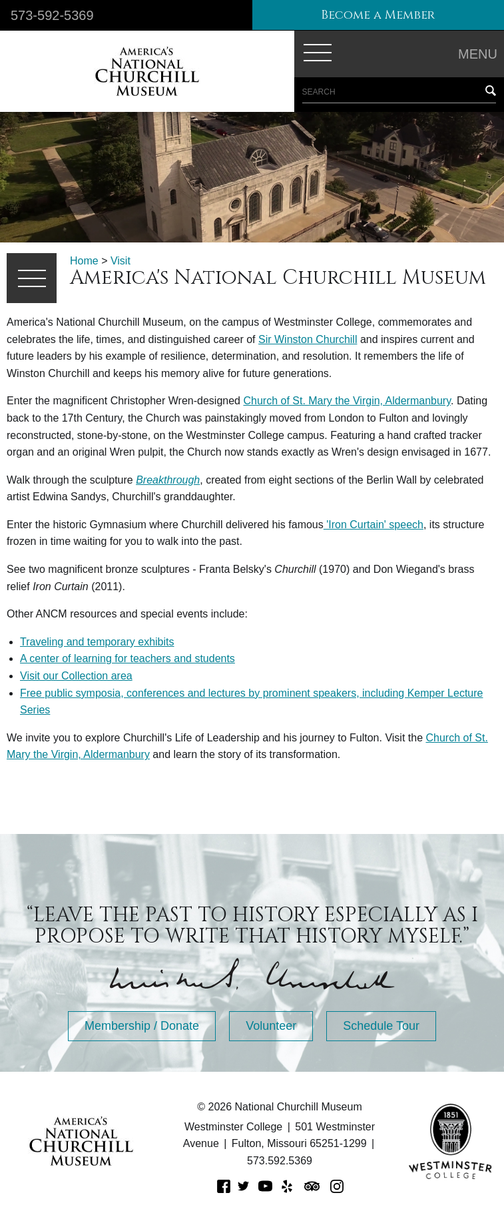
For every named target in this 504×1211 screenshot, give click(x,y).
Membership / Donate (142, 1025)
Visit (120, 260)
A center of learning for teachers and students (127, 658)
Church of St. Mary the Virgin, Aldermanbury (347, 400)
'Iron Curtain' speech (373, 524)
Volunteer (271, 1025)
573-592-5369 (52, 15)
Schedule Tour (381, 1025)
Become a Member (378, 15)
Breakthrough (168, 480)
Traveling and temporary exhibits (97, 641)
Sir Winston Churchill (307, 339)
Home (84, 260)
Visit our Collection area (76, 675)
